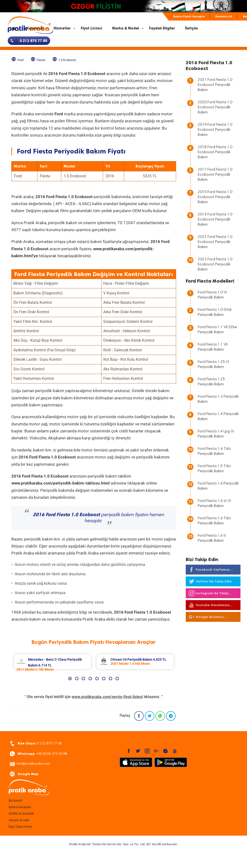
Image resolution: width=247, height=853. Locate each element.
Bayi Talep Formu (20, 826)
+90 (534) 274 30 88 (38, 754)
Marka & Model (125, 28)
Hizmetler (62, 28)
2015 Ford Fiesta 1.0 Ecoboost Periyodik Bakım (215, 197)
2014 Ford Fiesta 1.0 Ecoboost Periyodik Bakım (215, 220)
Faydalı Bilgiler (162, 28)
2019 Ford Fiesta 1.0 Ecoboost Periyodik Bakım (215, 130)
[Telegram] (171, 716)
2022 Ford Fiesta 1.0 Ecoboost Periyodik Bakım (215, 242)
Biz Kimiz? (15, 800)
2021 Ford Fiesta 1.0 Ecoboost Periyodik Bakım (215, 85)
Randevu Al (223, 16)
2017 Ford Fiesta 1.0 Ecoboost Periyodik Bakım (215, 175)
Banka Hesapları (20, 807)
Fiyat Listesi (91, 28)
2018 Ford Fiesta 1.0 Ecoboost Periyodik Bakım (215, 152)
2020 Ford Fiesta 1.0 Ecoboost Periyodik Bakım (215, 107)
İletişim (191, 28)
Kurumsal (35, 28)
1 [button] (70, 678)
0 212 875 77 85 (35, 743)
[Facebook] (139, 716)
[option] (52, 662)
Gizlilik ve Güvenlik (21, 813)
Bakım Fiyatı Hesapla (189, 16)
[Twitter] (149, 716)
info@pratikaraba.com (29, 764)
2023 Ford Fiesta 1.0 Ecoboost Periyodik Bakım (215, 264)
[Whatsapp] (160, 716)
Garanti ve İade (19, 820)
